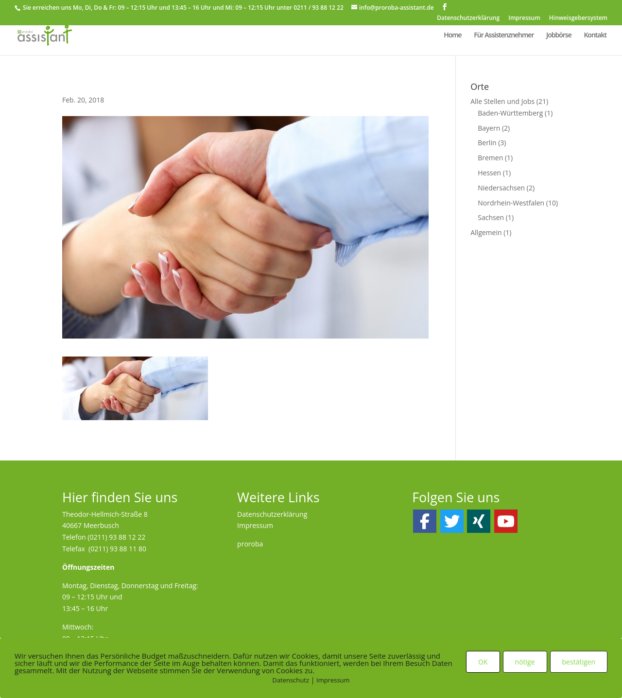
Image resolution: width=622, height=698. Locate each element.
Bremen (490, 157)
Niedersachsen (501, 187)
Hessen (489, 172)
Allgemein (485, 232)
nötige (525, 661)
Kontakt (595, 35)
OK (482, 661)
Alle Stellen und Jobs (502, 101)
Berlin (487, 142)
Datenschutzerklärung (468, 18)
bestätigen (578, 661)
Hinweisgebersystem (578, 18)
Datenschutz (290, 680)
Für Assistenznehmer (504, 35)
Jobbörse (558, 35)
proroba (250, 543)
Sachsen (491, 217)
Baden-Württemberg (510, 113)
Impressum (524, 18)
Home (453, 35)
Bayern (489, 128)
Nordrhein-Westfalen (511, 202)
